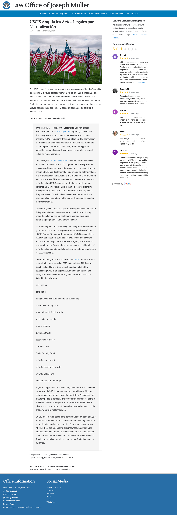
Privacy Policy (9, 504)
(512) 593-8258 (9, 494)
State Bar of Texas (54, 488)
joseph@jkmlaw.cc (10, 497)
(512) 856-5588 (79, 14)
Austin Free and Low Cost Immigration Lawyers (22, 507)
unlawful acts (61, 458)
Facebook (50, 493)
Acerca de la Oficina (119, 14)
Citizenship (38, 458)
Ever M (123, 110)
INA (77, 259)
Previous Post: (53, 466)
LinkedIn (50, 490)
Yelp (48, 499)
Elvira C (123, 55)
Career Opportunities (11, 501)
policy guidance (64, 131)
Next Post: (51, 469)
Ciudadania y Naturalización (50, 455)
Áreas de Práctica (98, 13)
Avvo (49, 496)
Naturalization (49, 458)
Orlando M (124, 89)
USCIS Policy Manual (60, 161)
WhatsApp (51, 502)
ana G (122, 132)
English (134, 14)
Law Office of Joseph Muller (50, 5)
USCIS (70, 458)
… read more (140, 82)
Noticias (66, 455)
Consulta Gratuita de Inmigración (54, 14)
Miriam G (124, 151)
